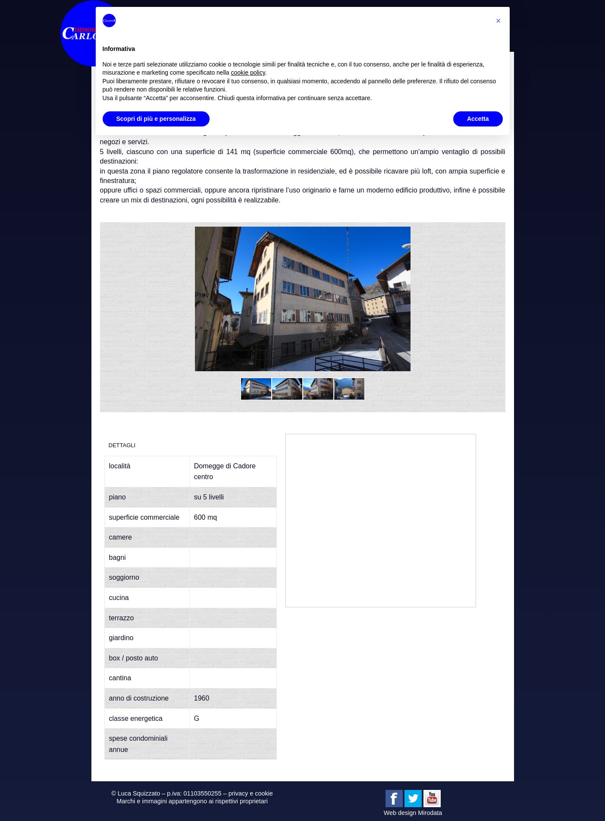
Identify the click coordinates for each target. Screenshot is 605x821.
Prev (202, 295)
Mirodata (430, 812)
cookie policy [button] (248, 72)
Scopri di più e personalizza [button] (156, 118)
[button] (498, 21)
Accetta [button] (478, 118)
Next (403, 295)
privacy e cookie (251, 793)
